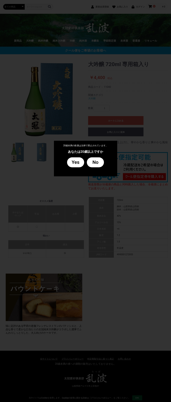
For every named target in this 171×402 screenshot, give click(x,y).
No (95, 162)
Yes (75, 162)
